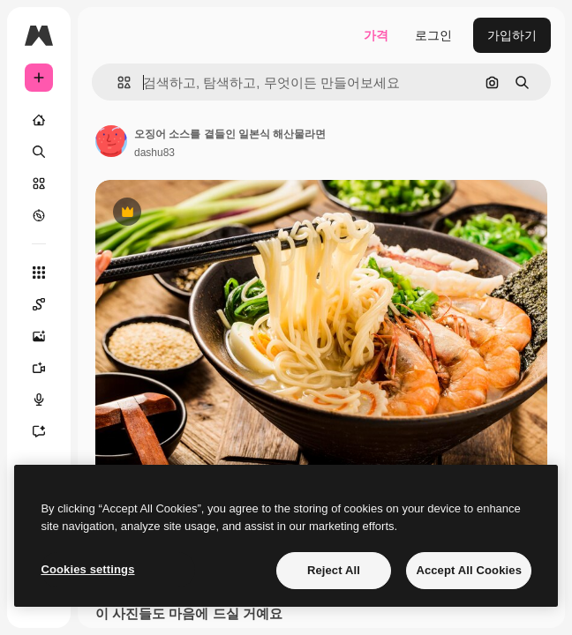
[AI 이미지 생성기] (39, 336)
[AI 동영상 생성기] (39, 368)
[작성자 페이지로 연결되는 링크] (111, 141)
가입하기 (512, 35)
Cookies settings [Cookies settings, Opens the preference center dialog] (87, 569)
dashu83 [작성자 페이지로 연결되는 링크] (154, 152)
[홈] (39, 120)
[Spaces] (39, 304)
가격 (376, 35)
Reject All (333, 570)
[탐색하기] (39, 215)
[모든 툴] (39, 272)
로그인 (433, 35)
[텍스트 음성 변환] (39, 399)
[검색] (39, 152)
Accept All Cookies (469, 570)
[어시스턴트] (39, 431)
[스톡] (39, 183)
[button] (117, 82)
